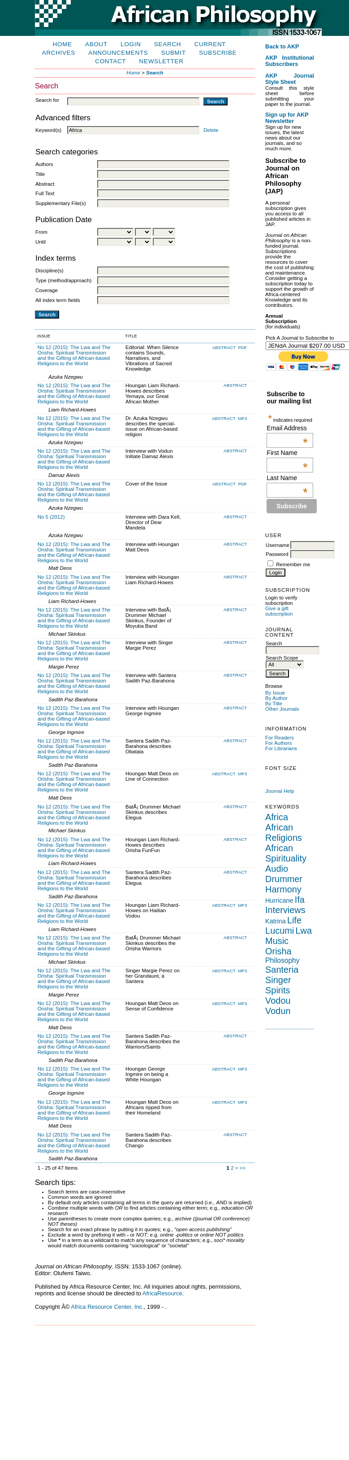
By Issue (275, 692)
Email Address (287, 428)
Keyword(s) (48, 130)
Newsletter (161, 61)
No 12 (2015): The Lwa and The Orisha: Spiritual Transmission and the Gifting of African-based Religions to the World (74, 355)
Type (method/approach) (63, 280)
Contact (110, 61)
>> (243, 1168)
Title (40, 174)
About (96, 44)
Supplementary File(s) (60, 203)
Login (131, 44)
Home (62, 44)
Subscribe (218, 52)
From (41, 232)
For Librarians (281, 748)
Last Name (287, 477)
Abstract (44, 184)
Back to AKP (282, 47)
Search (167, 44)
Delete (210, 130)
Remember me (293, 564)
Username (277, 545)
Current (210, 44)
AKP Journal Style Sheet (289, 79)
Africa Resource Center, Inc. (107, 1306)
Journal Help (279, 791)
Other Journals (282, 709)
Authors (44, 164)
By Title (273, 703)
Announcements (118, 52)
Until (40, 242)
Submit (173, 52)
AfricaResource (162, 1293)
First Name (287, 452)
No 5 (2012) (51, 517)
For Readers (279, 737)
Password (277, 554)
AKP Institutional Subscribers (289, 61)
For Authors (278, 743)
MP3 (242, 418)
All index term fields (57, 300)
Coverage (46, 290)
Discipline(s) (49, 270)
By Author (276, 698)
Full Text (45, 193)
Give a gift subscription (279, 611)
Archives (58, 52)
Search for (47, 100)
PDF (242, 347)
